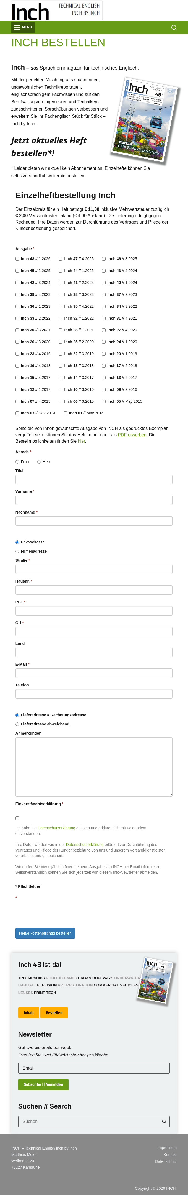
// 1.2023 (33, 306)
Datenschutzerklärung (56, 828)
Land (20, 643)
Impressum (167, 1147)
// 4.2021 (119, 318)
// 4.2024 (119, 270)
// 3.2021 (33, 330)
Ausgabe (24, 249)
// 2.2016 (119, 389)
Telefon (22, 685)
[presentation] (57, 913)
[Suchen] (174, 27)
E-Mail (22, 664)
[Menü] (23, 27)
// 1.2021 (76, 330)
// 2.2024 (76, 282)
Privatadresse (30, 542)
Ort (19, 622)
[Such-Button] (164, 1121)
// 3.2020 (33, 342)
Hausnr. (23, 581)
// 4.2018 (33, 365)
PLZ (20, 602)
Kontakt (170, 1154)
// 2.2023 (119, 294)
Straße (22, 560)
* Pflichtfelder (27, 886)
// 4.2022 (76, 306)
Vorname (24, 491)
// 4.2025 (76, 259)
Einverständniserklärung (39, 804)
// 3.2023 (76, 294)
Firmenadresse (31, 551)
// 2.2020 (76, 342)
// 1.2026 (33, 259)
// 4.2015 (33, 401)
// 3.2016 (76, 389)
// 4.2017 (33, 377)
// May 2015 (122, 401)
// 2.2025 (33, 270)
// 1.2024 (119, 282)
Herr (43, 462)
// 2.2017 (119, 377)
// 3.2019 (76, 354)
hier (81, 441)
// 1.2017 (33, 389)
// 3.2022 (119, 306)
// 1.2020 (119, 342)
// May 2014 (84, 413)
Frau (22, 462)
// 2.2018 (119, 365)
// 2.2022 (33, 318)
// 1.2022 (76, 318)
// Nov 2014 (35, 413)
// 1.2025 (76, 270)
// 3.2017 (76, 377)
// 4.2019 (33, 354)
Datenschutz (166, 1161)
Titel (19, 470)
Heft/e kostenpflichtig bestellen (45, 933)
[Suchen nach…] (88, 1121)
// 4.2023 (33, 294)
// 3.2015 (76, 401)
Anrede (23, 452)
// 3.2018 (76, 365)
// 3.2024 (33, 282)
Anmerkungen (28, 733)
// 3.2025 (119, 259)
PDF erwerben (132, 434)
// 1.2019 (119, 354)
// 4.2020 (119, 330)
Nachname (26, 512)
